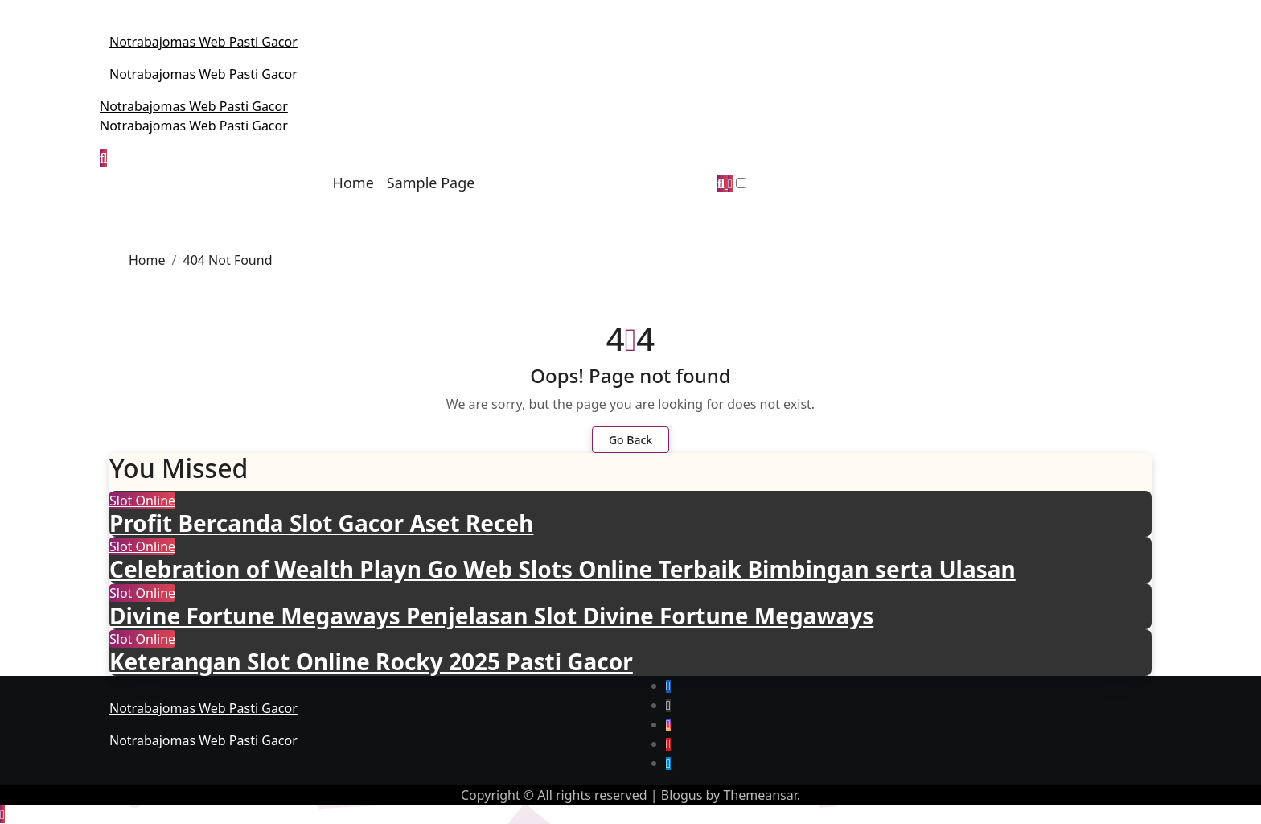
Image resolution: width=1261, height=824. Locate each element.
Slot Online (142, 500)
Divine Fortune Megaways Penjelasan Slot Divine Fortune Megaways (491, 615)
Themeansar (759, 795)
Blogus (682, 795)
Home (353, 182)
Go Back (630, 439)
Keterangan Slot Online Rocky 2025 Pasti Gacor (371, 661)
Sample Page (431, 182)
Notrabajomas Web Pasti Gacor (203, 42)
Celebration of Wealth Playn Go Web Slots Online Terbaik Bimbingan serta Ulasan (562, 569)
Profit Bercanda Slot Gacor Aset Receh (321, 523)
